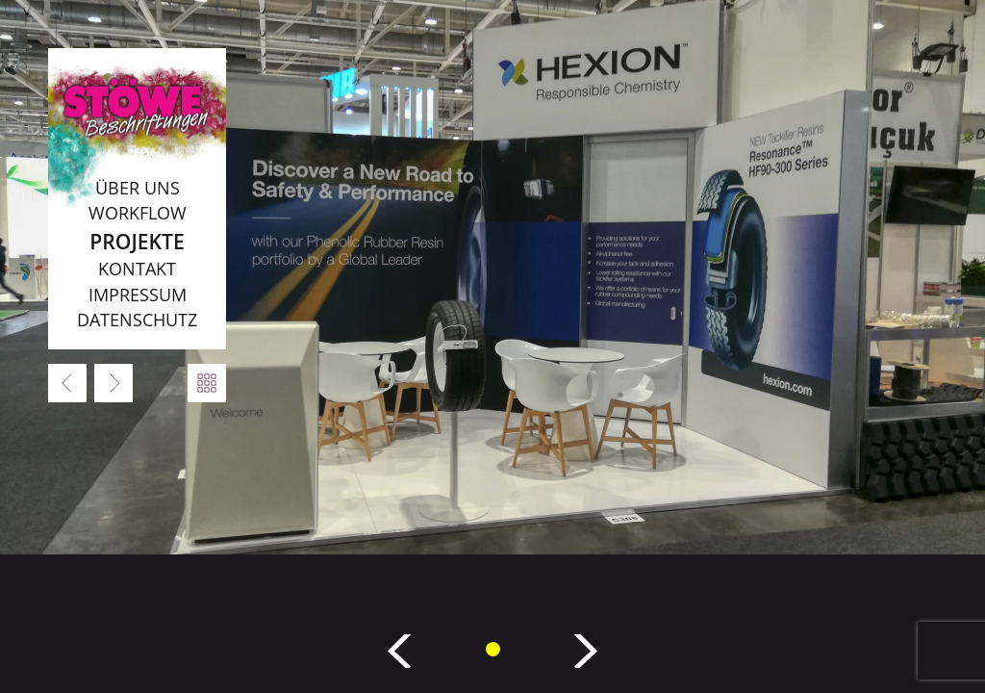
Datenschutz (137, 319)
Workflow (137, 212)
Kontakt (137, 268)
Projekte (136, 241)
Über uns (137, 187)
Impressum (137, 294)
